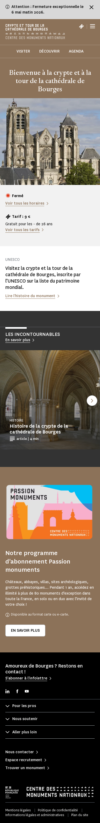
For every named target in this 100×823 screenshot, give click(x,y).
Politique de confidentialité (58, 810)
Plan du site (79, 815)
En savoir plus (25, 630)
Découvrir (49, 51)
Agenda (76, 51)
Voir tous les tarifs (22, 229)
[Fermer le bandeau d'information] (91, 7)
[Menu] (92, 26)
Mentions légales (18, 810)
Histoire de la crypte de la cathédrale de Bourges (39, 429)
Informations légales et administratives (34, 815)
